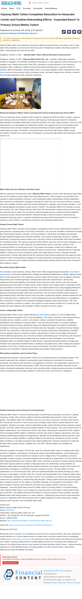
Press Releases (51, 8)
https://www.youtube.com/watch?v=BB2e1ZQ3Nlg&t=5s (31, 525)
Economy (27, 8)
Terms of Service (73, 583)
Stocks (4, 8)
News (11, 8)
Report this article (10, 563)
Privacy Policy (57, 583)
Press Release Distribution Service (20, 33)
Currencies (37, 8)
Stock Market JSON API (53, 571)
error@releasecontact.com (20, 539)
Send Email (9, 510)
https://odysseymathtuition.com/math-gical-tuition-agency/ (29, 521)
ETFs (19, 8)
